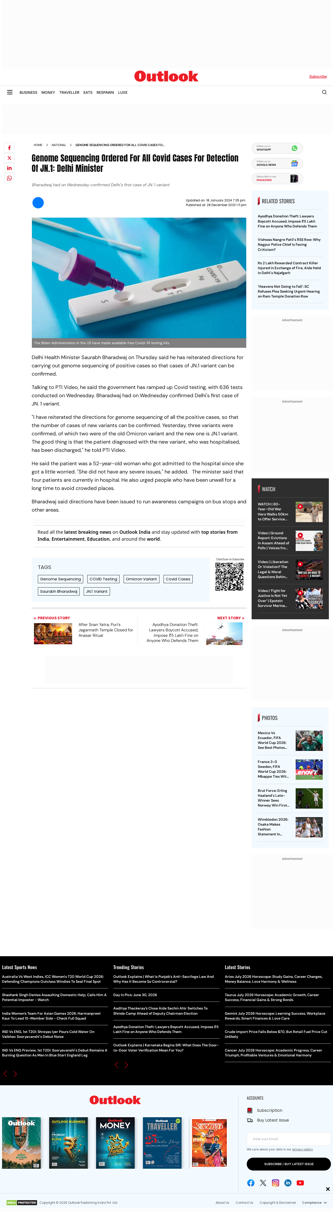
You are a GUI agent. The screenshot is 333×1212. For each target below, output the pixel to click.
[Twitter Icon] (263, 1183)
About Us (222, 1202)
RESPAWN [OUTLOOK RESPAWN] (105, 92)
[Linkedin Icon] (288, 1183)
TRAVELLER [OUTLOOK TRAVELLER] (69, 92)
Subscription (269, 1110)
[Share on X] (9, 158)
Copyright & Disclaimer (278, 1202)
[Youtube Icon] (300, 1183)
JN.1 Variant (97, 591)
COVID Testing (103, 579)
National (59, 145)
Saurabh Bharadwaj (58, 591)
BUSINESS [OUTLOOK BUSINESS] (28, 92)
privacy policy (302, 1149)
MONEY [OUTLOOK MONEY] (48, 92)
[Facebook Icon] (251, 1183)
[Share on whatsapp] (9, 178)
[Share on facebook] (9, 148)
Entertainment (68, 539)
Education (98, 539)
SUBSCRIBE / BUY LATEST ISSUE (289, 1164)
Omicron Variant (141, 579)
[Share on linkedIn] (9, 168)
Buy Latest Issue (273, 1120)
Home (38, 145)
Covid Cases (178, 579)
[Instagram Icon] (275, 1183)
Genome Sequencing (60, 579)
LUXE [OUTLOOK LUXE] (122, 92)
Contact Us (244, 1202)
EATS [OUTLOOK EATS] (87, 92)
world (153, 539)
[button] (5, 1074)
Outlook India (135, 532)
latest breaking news (87, 532)
